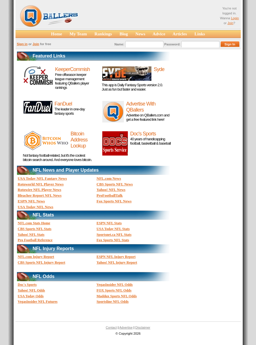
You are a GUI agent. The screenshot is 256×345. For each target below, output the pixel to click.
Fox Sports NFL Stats (113, 240)
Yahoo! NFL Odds (31, 290)
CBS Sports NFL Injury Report (42, 262)
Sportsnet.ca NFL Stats (114, 235)
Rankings (103, 34)
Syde (159, 69)
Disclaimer (142, 327)
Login (235, 18)
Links (199, 34)
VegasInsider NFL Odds (115, 285)
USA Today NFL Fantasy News (42, 178)
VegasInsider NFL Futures (38, 302)
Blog (123, 34)
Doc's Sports (143, 134)
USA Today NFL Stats (113, 229)
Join (231, 23)
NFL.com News (109, 178)
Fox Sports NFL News (114, 201)
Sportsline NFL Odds (113, 302)
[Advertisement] (151, 16)
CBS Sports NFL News (115, 184)
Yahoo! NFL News (111, 189)
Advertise (126, 327)
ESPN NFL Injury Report (116, 257)
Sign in (22, 44)
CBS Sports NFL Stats (34, 229)
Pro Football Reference (35, 240)
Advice (159, 34)
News (140, 34)
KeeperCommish (72, 69)
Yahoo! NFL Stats (31, 235)
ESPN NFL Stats (109, 223)
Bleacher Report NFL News (39, 195)
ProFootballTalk (110, 195)
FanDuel (63, 104)
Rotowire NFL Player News (39, 189)
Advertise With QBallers (140, 107)
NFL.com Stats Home (34, 223)
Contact (111, 327)
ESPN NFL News (31, 201)
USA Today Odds (31, 296)
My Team (78, 34)
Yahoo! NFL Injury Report (117, 262)
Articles (180, 34)
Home (56, 34)
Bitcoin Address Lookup (79, 140)
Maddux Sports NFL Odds (117, 296)
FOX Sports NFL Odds (114, 290)
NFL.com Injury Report (36, 257)
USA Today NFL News (35, 207)
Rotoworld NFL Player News (41, 184)
